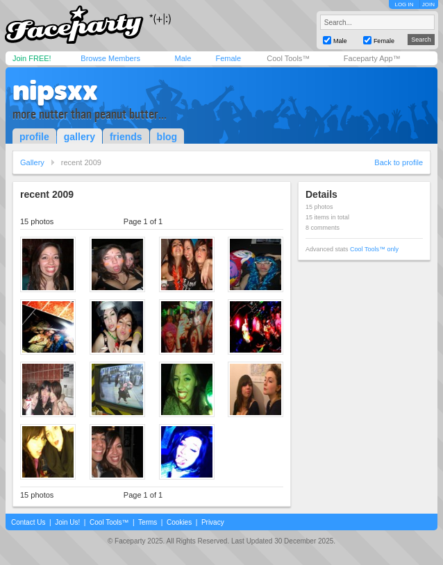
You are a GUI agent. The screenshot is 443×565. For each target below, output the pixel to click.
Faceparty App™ (372, 58)
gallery (79, 136)
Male (182, 58)
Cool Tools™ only (374, 249)
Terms (147, 522)
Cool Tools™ (288, 58)
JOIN (428, 4)
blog (167, 136)
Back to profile (398, 162)
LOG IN (403, 4)
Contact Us (28, 522)
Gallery (32, 162)
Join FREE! (31, 58)
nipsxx (55, 90)
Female (228, 58)
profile (34, 136)
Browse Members (110, 58)
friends (126, 136)
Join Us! (67, 522)
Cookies (179, 522)
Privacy (212, 522)
